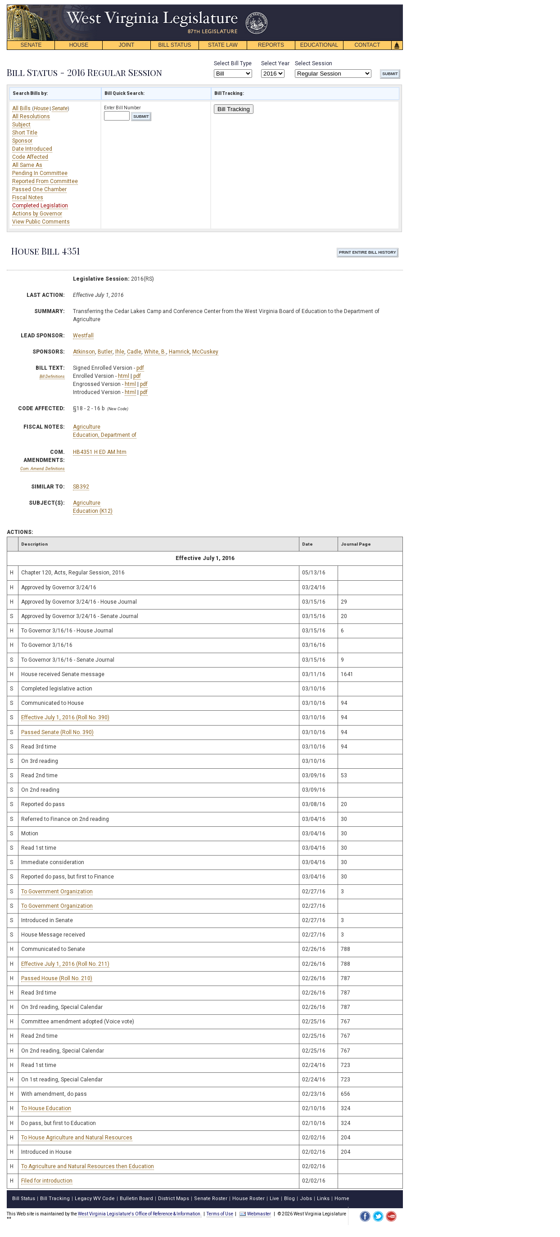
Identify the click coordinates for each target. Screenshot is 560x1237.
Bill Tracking (233, 109)
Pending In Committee (40, 173)
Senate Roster (210, 1198)
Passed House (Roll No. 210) (56, 978)
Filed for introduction (46, 1181)
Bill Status (23, 1198)
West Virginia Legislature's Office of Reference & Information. (140, 1213)
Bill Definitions (52, 376)
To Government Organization (57, 891)
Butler (105, 352)
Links (323, 1198)
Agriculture (86, 427)
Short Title (24, 133)
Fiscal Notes (27, 197)
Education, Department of (104, 435)
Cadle (134, 352)
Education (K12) (93, 511)
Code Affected (30, 157)
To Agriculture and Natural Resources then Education (87, 1166)
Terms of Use (220, 1213)
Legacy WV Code (95, 1198)
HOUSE (79, 45)
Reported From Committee (45, 181)
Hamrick (179, 352)
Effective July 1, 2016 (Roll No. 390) (65, 717)
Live (274, 1198)
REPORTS (271, 45)
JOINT (127, 45)
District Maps (173, 1198)
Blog (289, 1198)
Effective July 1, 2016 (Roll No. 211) (65, 964)
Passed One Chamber (39, 189)
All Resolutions (31, 116)
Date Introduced (32, 149)
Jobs (306, 1198)
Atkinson (84, 352)
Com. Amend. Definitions (42, 468)
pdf (140, 368)
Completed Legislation (40, 205)
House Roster (248, 1198)
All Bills (22, 108)
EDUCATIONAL (319, 45)
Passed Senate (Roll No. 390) (57, 732)
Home (341, 1198)
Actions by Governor (37, 214)
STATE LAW (223, 45)
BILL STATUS (174, 45)
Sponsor (22, 141)
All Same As (27, 165)
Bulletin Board (136, 1198)
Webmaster (255, 1213)
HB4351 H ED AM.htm (99, 452)
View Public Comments (41, 222)
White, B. (155, 352)
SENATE (30, 45)
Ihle (119, 352)
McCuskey (205, 352)
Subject (21, 124)
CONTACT (367, 45)
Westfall (83, 335)
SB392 (81, 487)
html (123, 376)
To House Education (46, 1108)
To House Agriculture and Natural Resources (76, 1137)
